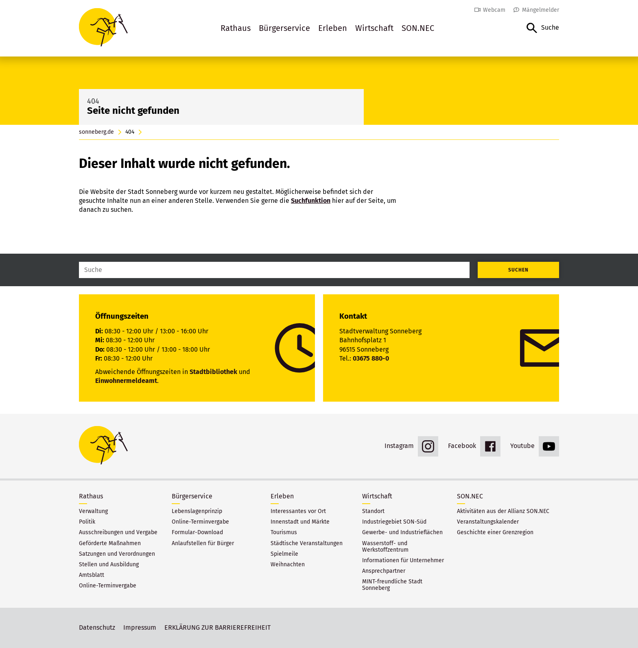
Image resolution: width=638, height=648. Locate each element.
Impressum (139, 627)
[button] (543, 28)
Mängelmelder (540, 10)
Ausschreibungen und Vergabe (118, 532)
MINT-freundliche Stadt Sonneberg (392, 584)
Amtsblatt (91, 575)
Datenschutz (97, 627)
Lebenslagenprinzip (197, 511)
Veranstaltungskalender (488, 522)
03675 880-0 (371, 358)
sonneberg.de (96, 132)
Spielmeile (284, 554)
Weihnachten (288, 564)
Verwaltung (93, 511)
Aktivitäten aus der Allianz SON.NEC (503, 511)
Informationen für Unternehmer (403, 560)
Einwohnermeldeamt (126, 381)
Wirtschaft (374, 28)
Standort (373, 511)
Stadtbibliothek (213, 372)
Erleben (332, 28)
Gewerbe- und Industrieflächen (402, 532)
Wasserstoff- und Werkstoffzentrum (385, 546)
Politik (87, 522)
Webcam (494, 10)
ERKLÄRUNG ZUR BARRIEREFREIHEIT (217, 627)
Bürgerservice (284, 28)
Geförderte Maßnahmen (110, 543)
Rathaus (236, 28)
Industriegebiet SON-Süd (394, 522)
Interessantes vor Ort (298, 511)
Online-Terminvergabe (107, 586)
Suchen (518, 270)
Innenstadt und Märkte (300, 522)
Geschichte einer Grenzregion (495, 532)
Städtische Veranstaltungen (307, 543)
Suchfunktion (310, 200)
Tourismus (284, 532)
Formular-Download (197, 532)
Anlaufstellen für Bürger (203, 543)
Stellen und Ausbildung (109, 564)
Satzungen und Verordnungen (117, 554)
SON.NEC (418, 28)
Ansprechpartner (383, 571)
